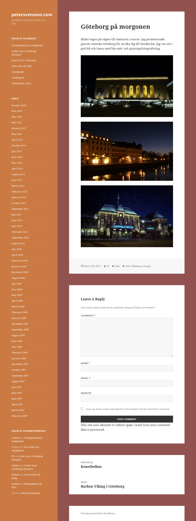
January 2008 (18, 358)
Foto (127, 266)
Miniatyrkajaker (31, 493)
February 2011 (19, 232)
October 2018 (18, 105)
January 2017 (18, 128)
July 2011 (16, 214)
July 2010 (16, 249)
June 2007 (16, 393)
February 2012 (19, 191)
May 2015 (16, 134)
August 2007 (18, 381)
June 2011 (16, 220)
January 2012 (18, 197)
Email (86, 378)
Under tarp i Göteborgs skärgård (24, 467)
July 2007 (16, 387)
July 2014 (16, 151)
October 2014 (18, 145)
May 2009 (16, 295)
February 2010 (19, 260)
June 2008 (16, 341)
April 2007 (17, 404)
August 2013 (18, 174)
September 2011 (20, 209)
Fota (117, 266)
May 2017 (16, 122)
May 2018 (16, 116)
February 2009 (19, 312)
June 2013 (16, 180)
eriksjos (15, 437)
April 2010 (17, 255)
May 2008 (16, 346)
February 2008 (19, 352)
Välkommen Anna (21, 83)
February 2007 (19, 416)
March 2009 (18, 306)
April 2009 (17, 300)
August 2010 (18, 243)
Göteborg (136, 266)
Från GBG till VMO (21, 66)
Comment (88, 315)
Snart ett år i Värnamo (23, 60)
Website (86, 393)
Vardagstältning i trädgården (27, 45)
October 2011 (18, 203)
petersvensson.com (31, 14)
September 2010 (20, 237)
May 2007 (16, 398)
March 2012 (18, 185)
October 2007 (18, 370)
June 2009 (16, 289)
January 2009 (18, 318)
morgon (146, 266)
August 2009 (18, 278)
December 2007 (19, 364)
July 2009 (16, 283)
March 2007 (18, 410)
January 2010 (18, 266)
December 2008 (19, 323)
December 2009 (19, 272)
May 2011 (16, 226)
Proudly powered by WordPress (98, 513)
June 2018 (16, 111)
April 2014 (17, 168)
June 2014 (16, 157)
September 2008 (20, 329)
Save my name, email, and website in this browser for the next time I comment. (128, 409)
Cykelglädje (17, 71)
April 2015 (17, 139)
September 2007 (20, 375)
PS (12, 456)
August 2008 (18, 335)
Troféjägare (17, 77)
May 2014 (16, 162)
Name (85, 363)
